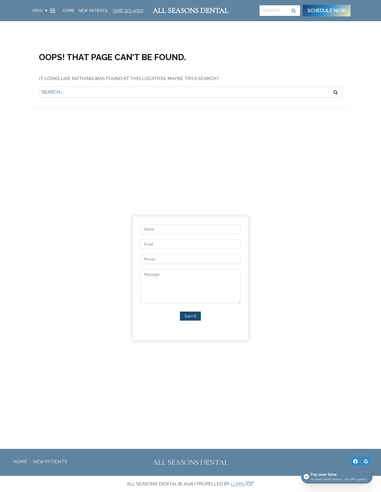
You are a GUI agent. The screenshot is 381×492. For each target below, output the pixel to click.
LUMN (242, 483)
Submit (190, 316)
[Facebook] (355, 461)
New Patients (93, 10)
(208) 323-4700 (128, 10)
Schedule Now (326, 10)
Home (68, 10)
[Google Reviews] (365, 461)
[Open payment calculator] (337, 477)
